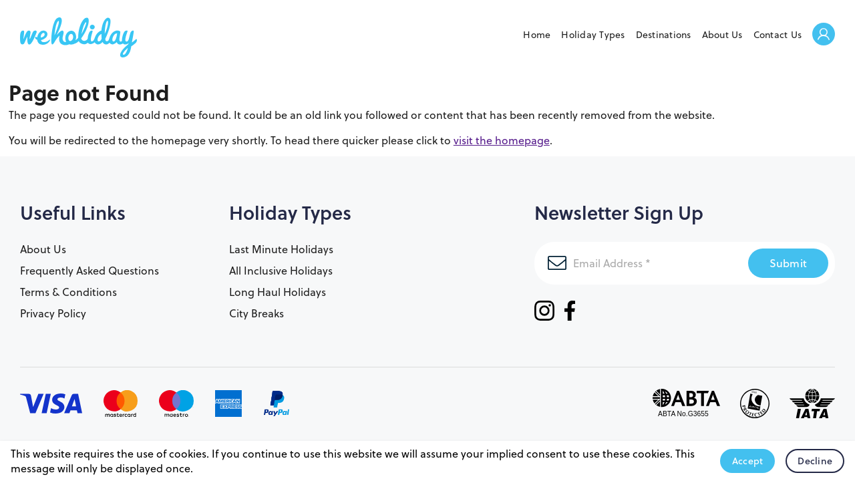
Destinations (663, 34)
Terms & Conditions (68, 292)
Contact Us (777, 34)
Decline (815, 461)
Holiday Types (593, 34)
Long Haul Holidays (277, 292)
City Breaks (256, 313)
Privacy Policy (53, 313)
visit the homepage (502, 140)
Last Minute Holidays (281, 249)
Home (536, 34)
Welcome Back (823, 35)
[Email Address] (641, 263)
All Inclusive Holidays (281, 270)
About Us (722, 34)
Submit (789, 263)
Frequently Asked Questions (89, 270)
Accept (747, 461)
